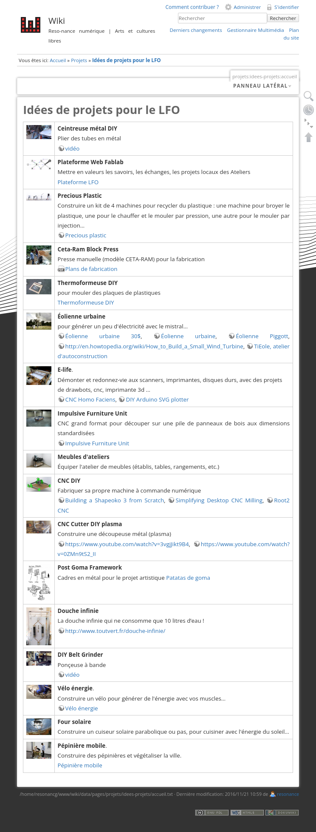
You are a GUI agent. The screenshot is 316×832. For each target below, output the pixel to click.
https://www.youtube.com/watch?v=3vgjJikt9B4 (127, 544)
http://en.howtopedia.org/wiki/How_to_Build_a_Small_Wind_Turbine (154, 346)
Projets (79, 60)
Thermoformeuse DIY (86, 302)
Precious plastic (85, 235)
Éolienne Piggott (262, 336)
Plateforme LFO (78, 182)
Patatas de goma (188, 577)
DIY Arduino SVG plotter (157, 399)
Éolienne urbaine (188, 336)
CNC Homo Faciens (90, 399)
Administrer (247, 7)
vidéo (72, 148)
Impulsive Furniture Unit (97, 443)
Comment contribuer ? (192, 7)
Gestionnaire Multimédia (255, 30)
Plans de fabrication (91, 269)
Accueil (58, 60)
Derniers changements (196, 30)
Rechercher (283, 18)
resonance (288, 794)
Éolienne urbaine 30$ (103, 336)
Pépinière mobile (80, 765)
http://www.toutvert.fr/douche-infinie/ (115, 631)
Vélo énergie (81, 708)
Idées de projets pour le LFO (126, 60)
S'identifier (286, 7)
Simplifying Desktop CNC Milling (218, 500)
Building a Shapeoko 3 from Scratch (114, 500)
